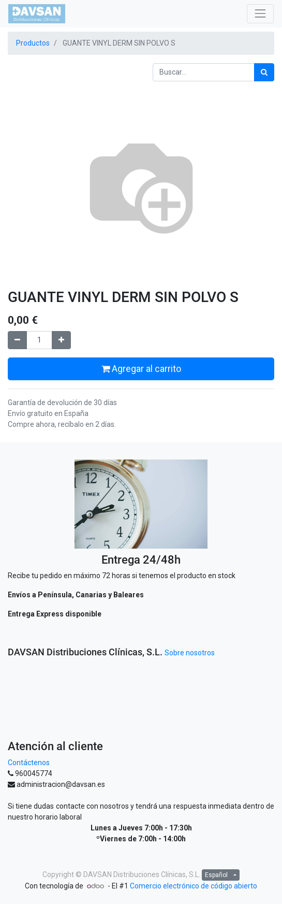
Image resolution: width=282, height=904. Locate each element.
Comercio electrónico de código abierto (193, 886)
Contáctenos (29, 762)
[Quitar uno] (17, 340)
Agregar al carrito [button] (141, 369)
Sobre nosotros (190, 653)
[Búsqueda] (264, 72)
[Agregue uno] (61, 340)
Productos (33, 43)
